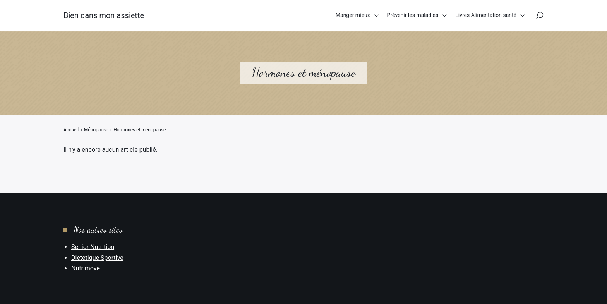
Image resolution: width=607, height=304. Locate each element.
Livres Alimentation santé (485, 15)
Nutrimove (85, 268)
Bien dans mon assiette (103, 15)
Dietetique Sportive (97, 257)
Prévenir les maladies (413, 15)
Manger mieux (353, 15)
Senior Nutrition (92, 247)
